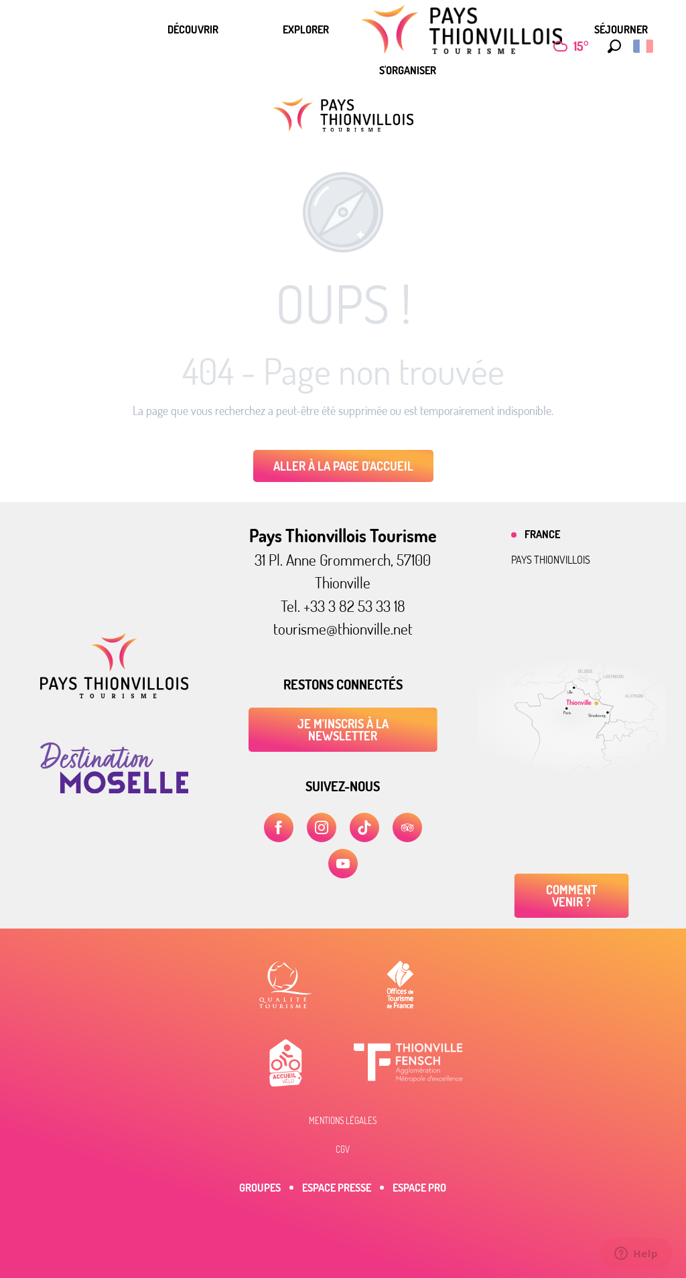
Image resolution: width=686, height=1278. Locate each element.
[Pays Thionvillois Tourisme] (343, 115)
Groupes (260, 1187)
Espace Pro (419, 1187)
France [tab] (542, 534)
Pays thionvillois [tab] (550, 559)
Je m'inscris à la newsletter (343, 729)
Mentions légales (342, 1120)
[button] (611, 46)
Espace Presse (336, 1187)
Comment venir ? (571, 895)
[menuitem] (193, 29)
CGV (343, 1149)
